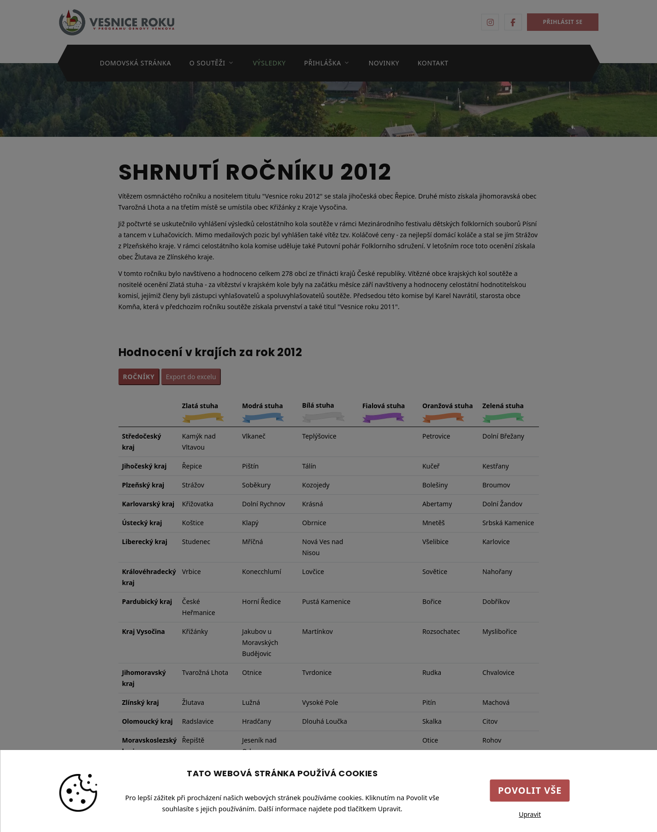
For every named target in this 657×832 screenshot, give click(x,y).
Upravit (530, 814)
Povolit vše (530, 790)
